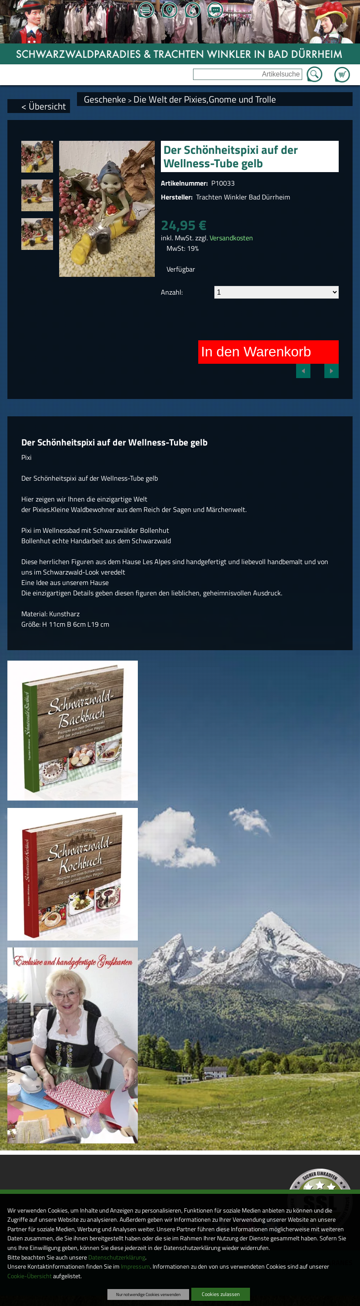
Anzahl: (172, 292)
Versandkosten (231, 238)
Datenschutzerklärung (116, 1257)
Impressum (135, 1266)
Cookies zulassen (221, 1294)
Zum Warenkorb (342, 69)
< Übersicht (43, 106)
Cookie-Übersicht (29, 1276)
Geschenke (105, 99)
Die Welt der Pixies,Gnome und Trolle (204, 99)
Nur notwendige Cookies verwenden (148, 1294)
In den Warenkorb (256, 351)
